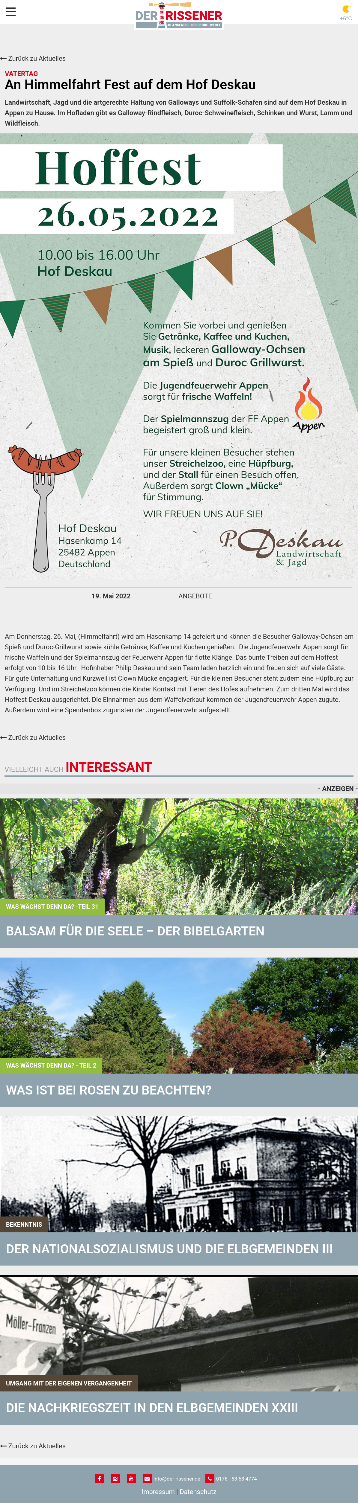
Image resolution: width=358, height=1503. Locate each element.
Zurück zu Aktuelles (33, 58)
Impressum (158, 1492)
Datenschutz (198, 1492)
